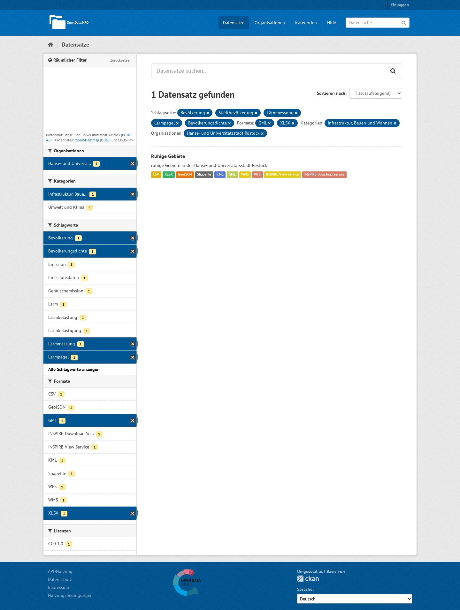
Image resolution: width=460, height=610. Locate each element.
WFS (257, 174)
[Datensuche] (378, 23)
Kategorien (306, 23)
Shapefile (204, 174)
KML (220, 174)
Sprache (304, 589)
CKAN (308, 578)
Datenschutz (60, 579)
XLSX (169, 174)
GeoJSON (185, 174)
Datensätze (233, 23)
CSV (156, 174)
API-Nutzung (60, 571)
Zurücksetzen (121, 60)
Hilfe (331, 23)
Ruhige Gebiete (168, 156)
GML (232, 174)
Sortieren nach (331, 93)
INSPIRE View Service (282, 174)
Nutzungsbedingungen (70, 595)
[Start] (50, 44)
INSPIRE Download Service (324, 174)
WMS (245, 174)
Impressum (58, 587)
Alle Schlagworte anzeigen (74, 369)
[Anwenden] (403, 22)
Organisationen (270, 23)
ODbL (105, 140)
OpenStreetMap (87, 140)
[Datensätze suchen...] (268, 71)
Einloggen (400, 5)
